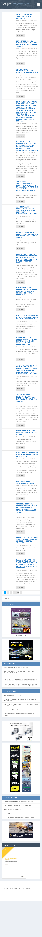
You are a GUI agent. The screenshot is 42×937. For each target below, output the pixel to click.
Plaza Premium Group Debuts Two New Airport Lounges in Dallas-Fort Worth (27, 235)
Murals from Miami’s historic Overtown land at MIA (27, 432)
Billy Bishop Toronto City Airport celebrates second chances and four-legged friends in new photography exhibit (26, 258)
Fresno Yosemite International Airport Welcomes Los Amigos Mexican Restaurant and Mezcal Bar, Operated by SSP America (27, 146)
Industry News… (10, 664)
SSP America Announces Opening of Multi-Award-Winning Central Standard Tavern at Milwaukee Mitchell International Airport (27, 369)
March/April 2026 (21, 635)
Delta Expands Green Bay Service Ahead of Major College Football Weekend (27, 540)
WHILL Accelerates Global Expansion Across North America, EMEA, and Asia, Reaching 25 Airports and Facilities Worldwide (27, 186)
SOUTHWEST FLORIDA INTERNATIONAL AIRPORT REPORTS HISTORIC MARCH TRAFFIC (26, 43)
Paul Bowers (23, 20)
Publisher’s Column (11, 798)
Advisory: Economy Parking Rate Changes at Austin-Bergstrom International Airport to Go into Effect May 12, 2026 (27, 508)
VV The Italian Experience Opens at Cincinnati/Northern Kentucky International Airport (26, 210)
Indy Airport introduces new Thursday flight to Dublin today (27, 454)
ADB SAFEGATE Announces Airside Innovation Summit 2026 (27, 71)
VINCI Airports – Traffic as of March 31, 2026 (26, 482)
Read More (20, 35)
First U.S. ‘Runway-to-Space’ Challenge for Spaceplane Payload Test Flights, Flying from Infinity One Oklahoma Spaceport (27, 563)
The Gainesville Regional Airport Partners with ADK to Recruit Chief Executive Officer (26, 398)
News (35, 20)
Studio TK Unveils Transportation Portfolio (24, 16)
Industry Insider (10, 691)
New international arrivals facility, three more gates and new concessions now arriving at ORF (26, 291)
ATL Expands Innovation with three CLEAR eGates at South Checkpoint (27, 317)
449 (18, 592)
